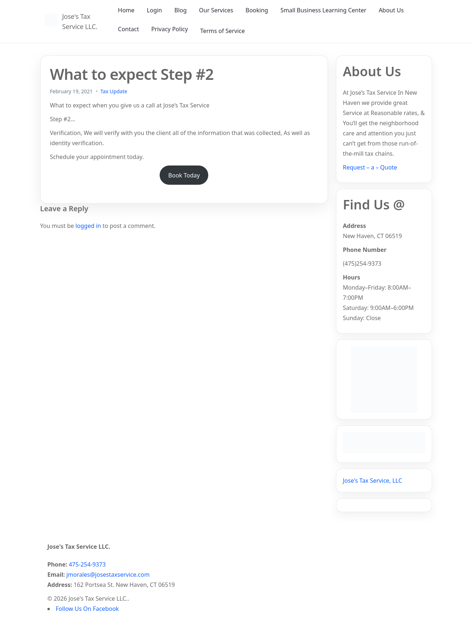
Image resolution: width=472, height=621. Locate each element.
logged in (88, 226)
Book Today (184, 175)
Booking (257, 10)
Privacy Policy (169, 29)
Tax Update (113, 91)
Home (126, 10)
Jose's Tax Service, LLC (372, 481)
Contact (128, 29)
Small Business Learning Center (323, 10)
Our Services (216, 10)
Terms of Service (222, 31)
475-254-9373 (87, 564)
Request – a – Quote (370, 167)
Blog (180, 10)
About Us (391, 10)
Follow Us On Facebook (87, 609)
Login (154, 10)
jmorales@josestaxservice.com (107, 575)
